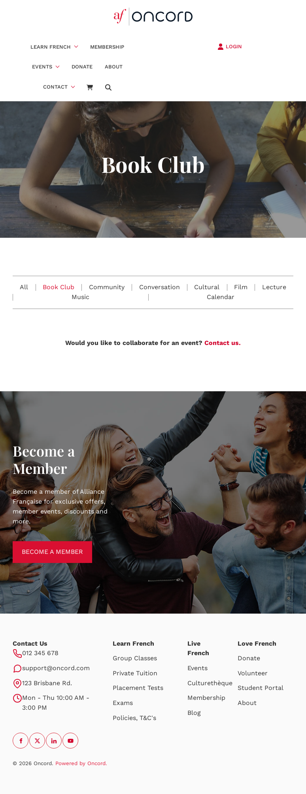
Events (42, 67)
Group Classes (135, 658)
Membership (107, 47)
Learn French (50, 47)
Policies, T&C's (134, 718)
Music (80, 297)
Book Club (58, 287)
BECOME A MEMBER (43, 546)
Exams (123, 703)
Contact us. (222, 343)
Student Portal (260, 688)
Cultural (206, 287)
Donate (82, 67)
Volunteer (253, 673)
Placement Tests (138, 688)
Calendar (220, 297)
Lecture (274, 287)
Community (107, 287)
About (114, 67)
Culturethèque (209, 683)
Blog (194, 712)
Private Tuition (135, 673)
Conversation (159, 287)
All (24, 287)
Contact (55, 87)
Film (240, 287)
